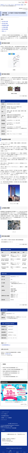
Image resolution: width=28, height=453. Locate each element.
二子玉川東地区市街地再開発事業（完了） (11, 376)
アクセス (24, 452)
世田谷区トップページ (4, 4)
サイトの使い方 (4, 413)
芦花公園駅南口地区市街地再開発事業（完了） (11, 373)
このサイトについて (5, 411)
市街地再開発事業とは (6, 344)
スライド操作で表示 (23, 96)
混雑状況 (17, 452)
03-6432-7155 (8, 353)
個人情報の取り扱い (5, 415)
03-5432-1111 (6, 426)
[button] (19, 1)
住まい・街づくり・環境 (13, 4)
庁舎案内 (3, 430)
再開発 (22, 4)
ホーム (3, 452)
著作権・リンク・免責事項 (7, 417)
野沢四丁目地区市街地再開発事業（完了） (11, 367)
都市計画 (18, 4)
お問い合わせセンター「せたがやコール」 (16, 434)
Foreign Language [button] (23, 2)
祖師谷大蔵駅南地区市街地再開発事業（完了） (11, 371)
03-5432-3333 (8, 440)
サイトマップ (4, 419)
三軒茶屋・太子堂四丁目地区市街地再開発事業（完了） (13, 369)
